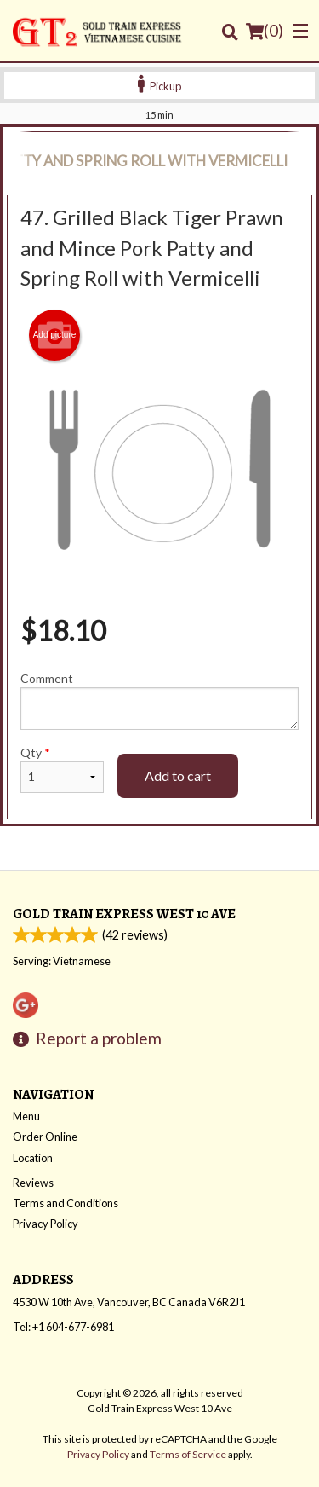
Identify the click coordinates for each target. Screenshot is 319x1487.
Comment (159, 700)
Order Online (45, 1136)
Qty (62, 769)
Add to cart (178, 775)
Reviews (33, 1182)
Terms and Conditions (65, 1203)
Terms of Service (188, 1454)
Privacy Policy (45, 1223)
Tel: (63, 1327)
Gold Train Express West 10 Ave (124, 913)
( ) (264, 30)
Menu (26, 1116)
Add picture (55, 335)
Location (33, 1158)
